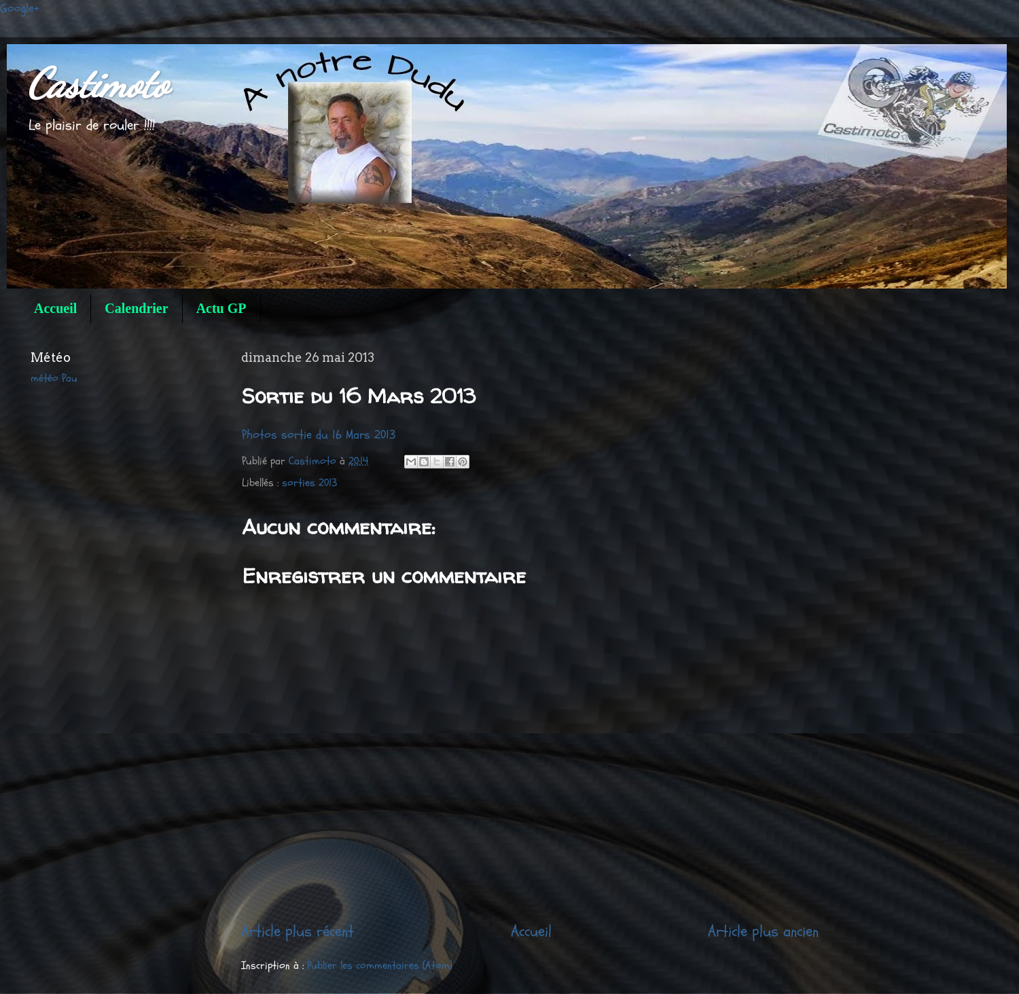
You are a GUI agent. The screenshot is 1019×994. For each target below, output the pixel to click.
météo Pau (54, 378)
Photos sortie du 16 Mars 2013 (318, 434)
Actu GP (221, 308)
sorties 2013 (309, 482)
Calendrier (136, 308)
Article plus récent (297, 931)
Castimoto (97, 83)
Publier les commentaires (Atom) (379, 965)
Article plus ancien (763, 931)
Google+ (19, 8)
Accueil (55, 308)
